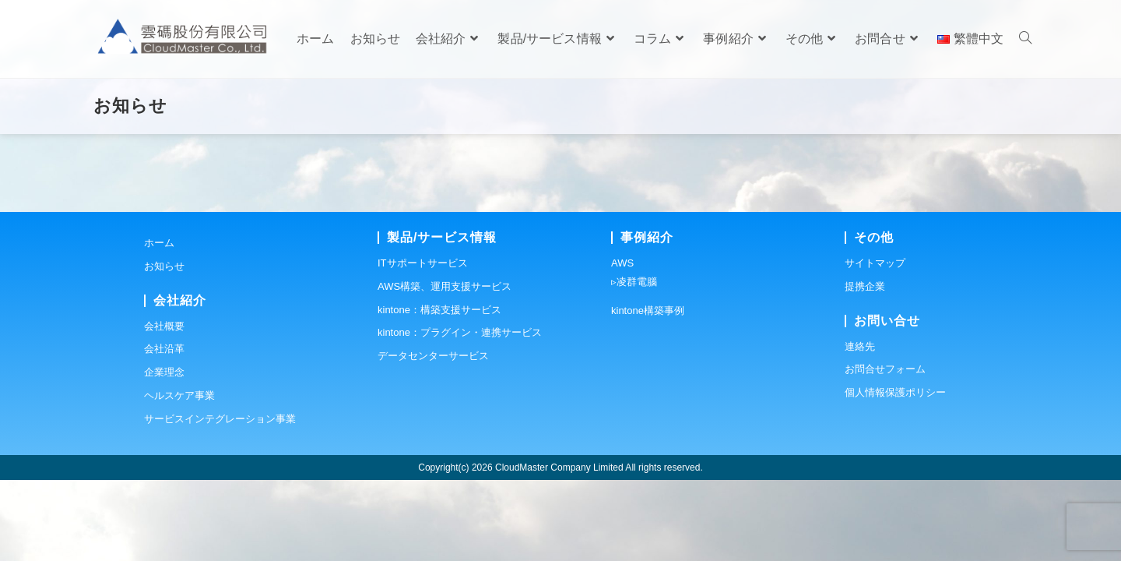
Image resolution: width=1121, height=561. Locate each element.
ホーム (159, 324)
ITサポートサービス (423, 344)
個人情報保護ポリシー (895, 473)
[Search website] (1025, 39)
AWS (622, 344)
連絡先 (860, 427)
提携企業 (865, 367)
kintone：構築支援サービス (439, 391)
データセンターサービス (433, 437)
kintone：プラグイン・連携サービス (460, 413)
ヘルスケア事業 (179, 476)
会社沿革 (164, 430)
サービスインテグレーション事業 (220, 500)
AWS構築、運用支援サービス (444, 367)
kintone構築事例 (647, 391)
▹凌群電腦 (634, 363)
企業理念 (164, 453)
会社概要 (164, 407)
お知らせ (164, 347)
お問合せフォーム (885, 450)
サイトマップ (875, 344)
